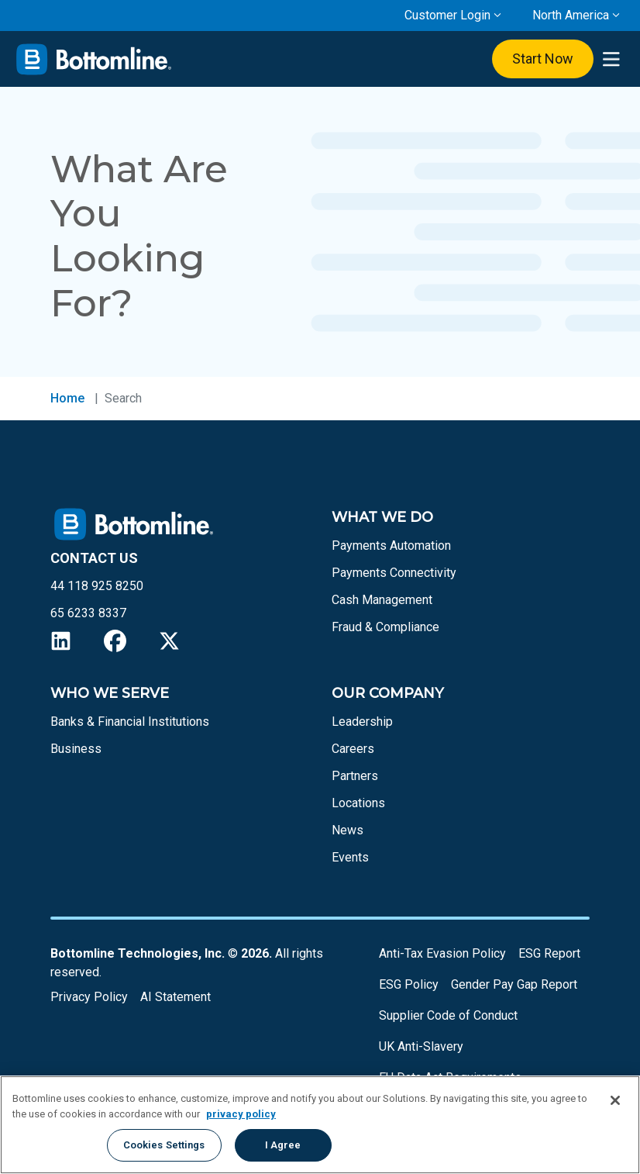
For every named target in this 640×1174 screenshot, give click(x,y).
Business (76, 748)
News (347, 830)
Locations (358, 803)
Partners (355, 775)
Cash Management (382, 599)
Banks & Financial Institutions (129, 721)
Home (67, 398)
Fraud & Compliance (385, 627)
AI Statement (175, 996)
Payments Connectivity (394, 572)
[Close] (615, 1100)
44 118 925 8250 (96, 585)
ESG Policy (409, 984)
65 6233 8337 (88, 613)
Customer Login (447, 15)
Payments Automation (391, 545)
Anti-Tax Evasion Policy (442, 953)
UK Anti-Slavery (421, 1046)
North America (570, 15)
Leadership (362, 721)
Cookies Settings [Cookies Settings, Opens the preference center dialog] (164, 1145)
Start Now (542, 58)
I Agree (283, 1145)
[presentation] (611, 59)
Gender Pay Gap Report (514, 984)
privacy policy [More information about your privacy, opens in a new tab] (241, 1114)
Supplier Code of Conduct (448, 1015)
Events (350, 857)
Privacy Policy (89, 996)
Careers (353, 748)
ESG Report (549, 953)
